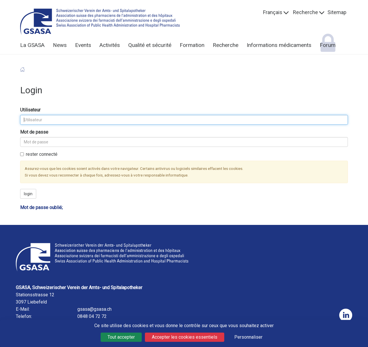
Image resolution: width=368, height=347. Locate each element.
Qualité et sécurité (149, 45)
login (28, 193)
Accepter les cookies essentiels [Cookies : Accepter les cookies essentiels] (184, 337)
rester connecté (38, 154)
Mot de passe (34, 132)
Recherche (305, 12)
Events (83, 45)
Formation (192, 45)
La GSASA (32, 45)
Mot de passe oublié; (41, 207)
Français (272, 12)
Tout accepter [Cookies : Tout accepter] (121, 337)
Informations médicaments (279, 45)
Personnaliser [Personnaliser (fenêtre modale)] (248, 337)
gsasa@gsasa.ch (94, 309)
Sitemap (336, 12)
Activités (109, 45)
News (60, 45)
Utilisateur (30, 110)
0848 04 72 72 (92, 316)
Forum (328, 45)
